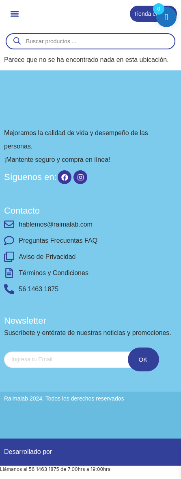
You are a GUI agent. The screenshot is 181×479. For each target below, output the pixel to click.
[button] (14, 13)
